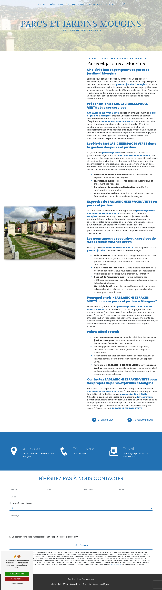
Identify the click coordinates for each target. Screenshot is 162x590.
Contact (111, 4)
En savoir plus (103, 420)
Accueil (41, 4)
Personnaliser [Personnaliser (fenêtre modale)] (17, 584)
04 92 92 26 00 (80, 456)
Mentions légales (102, 584)
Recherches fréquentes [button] (81, 579)
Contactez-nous (140, 420)
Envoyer (84, 545)
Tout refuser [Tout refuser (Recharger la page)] (16, 579)
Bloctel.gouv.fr (116, 565)
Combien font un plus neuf (21, 503)
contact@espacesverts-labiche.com (135, 452)
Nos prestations (76, 4)
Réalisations (95, 4)
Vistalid (57, 584)
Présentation (56, 4)
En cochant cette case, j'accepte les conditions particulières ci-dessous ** (45, 537)
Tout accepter (17, 574)
